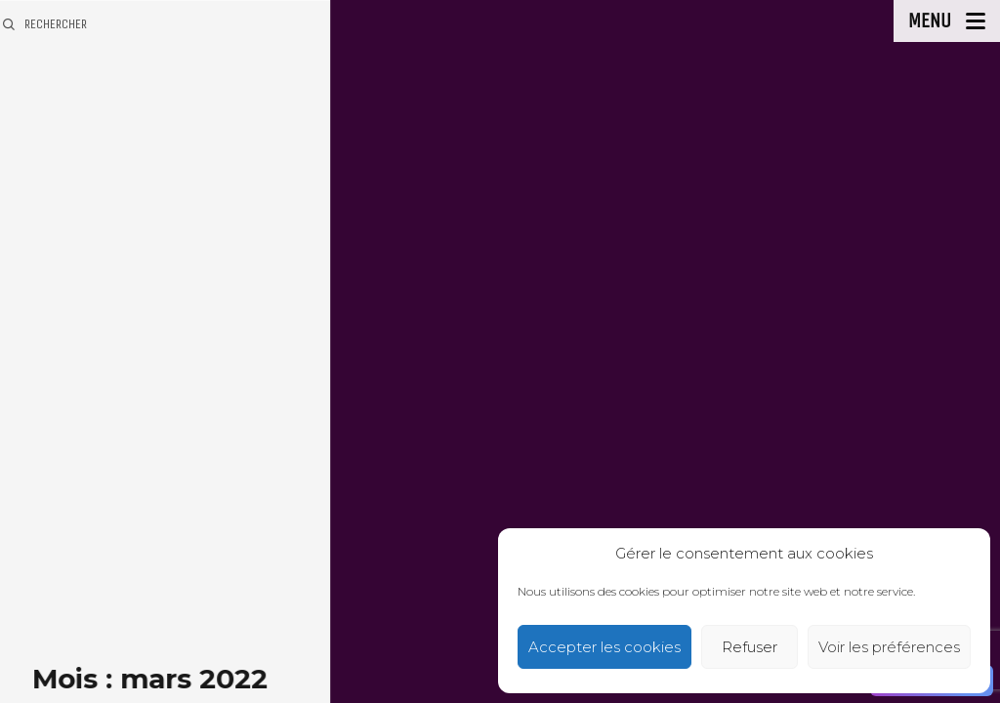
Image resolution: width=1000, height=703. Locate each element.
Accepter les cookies (604, 647)
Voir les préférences (889, 647)
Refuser (749, 647)
